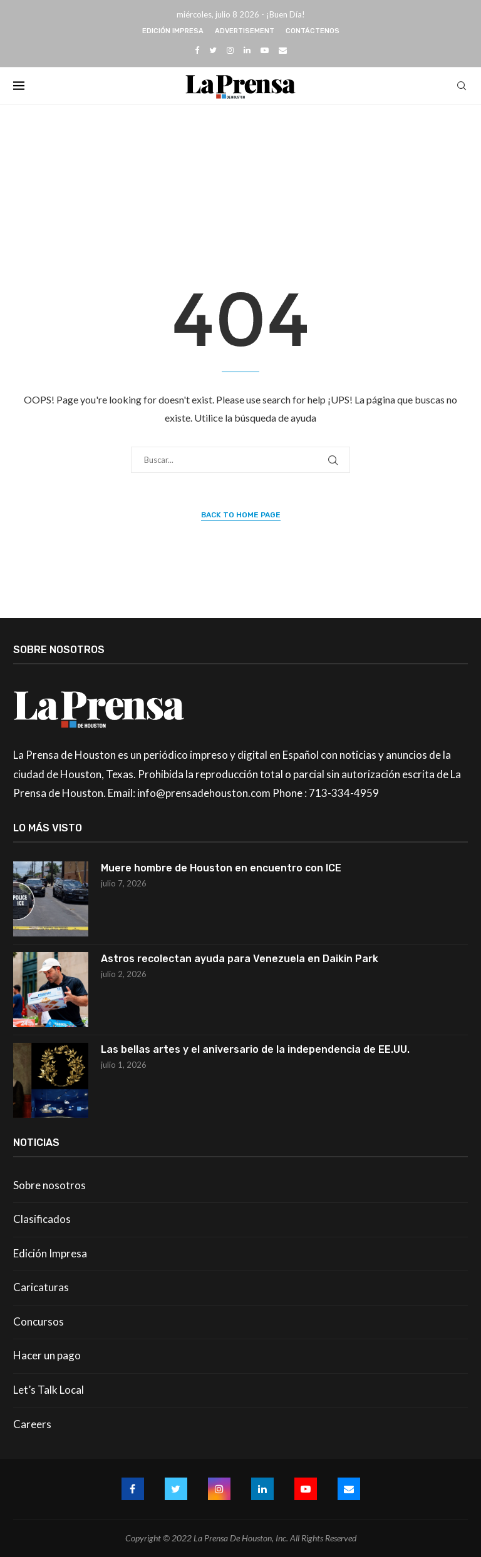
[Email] (283, 50)
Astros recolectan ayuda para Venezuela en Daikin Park (239, 959)
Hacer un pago (47, 1355)
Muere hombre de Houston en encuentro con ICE (221, 868)
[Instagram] (230, 50)
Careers (32, 1424)
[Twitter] (213, 50)
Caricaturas (41, 1287)
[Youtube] (265, 50)
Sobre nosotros (49, 1185)
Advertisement (244, 31)
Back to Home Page (241, 514)
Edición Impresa (173, 31)
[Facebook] (197, 50)
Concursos (38, 1321)
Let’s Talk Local (48, 1389)
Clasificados (42, 1218)
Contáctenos (312, 31)
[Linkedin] (247, 50)
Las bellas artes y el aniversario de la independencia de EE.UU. (255, 1049)
